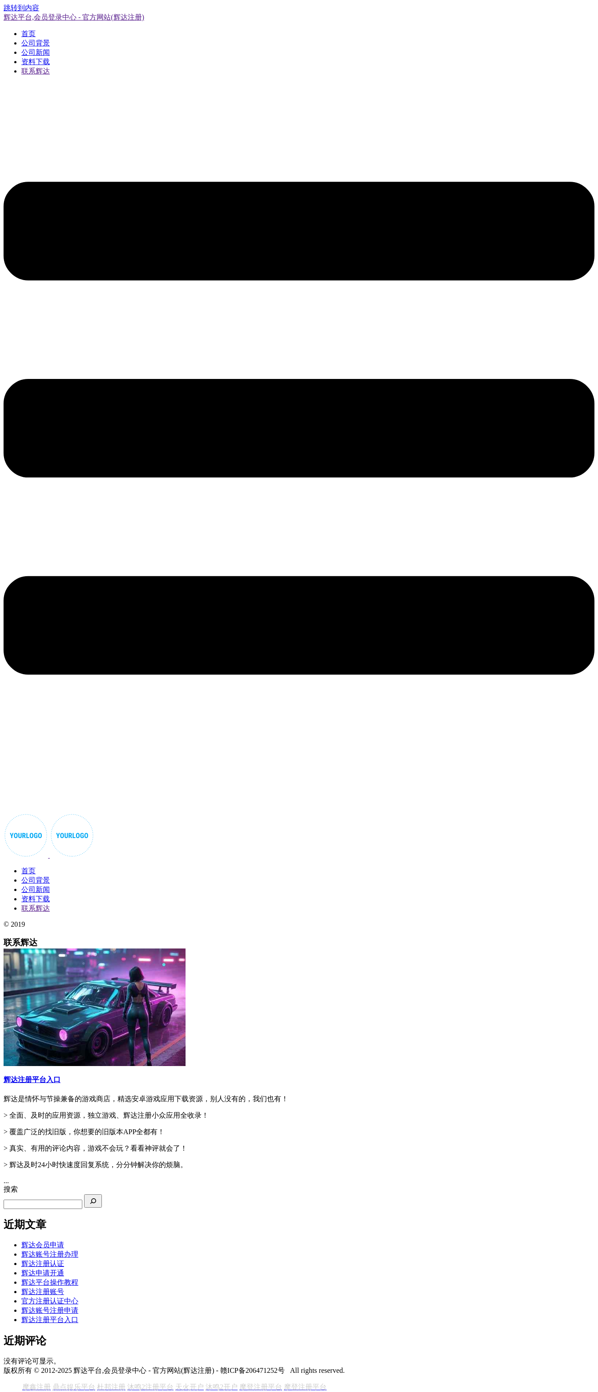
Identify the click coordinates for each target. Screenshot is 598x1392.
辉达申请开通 (42, 1273)
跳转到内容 (21, 8)
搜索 (11, 1189)
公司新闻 (35, 52)
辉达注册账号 (42, 1291)
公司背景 (35, 43)
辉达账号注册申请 (49, 1310)
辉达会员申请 (42, 1245)
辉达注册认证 (42, 1263)
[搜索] (93, 1201)
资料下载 (35, 61)
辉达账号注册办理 (49, 1254)
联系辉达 (35, 71)
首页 (28, 33)
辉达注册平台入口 (49, 1319)
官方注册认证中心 (49, 1301)
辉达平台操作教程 (49, 1282)
